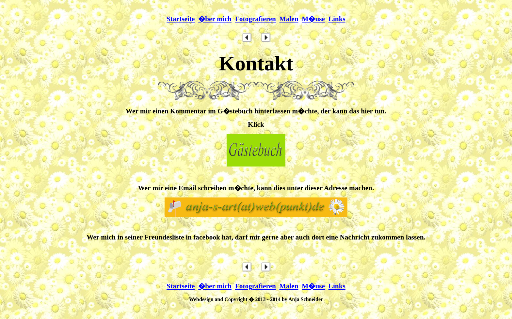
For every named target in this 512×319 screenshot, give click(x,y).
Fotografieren (255, 19)
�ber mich (215, 19)
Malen (289, 19)
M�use (313, 19)
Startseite (181, 19)
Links (336, 19)
